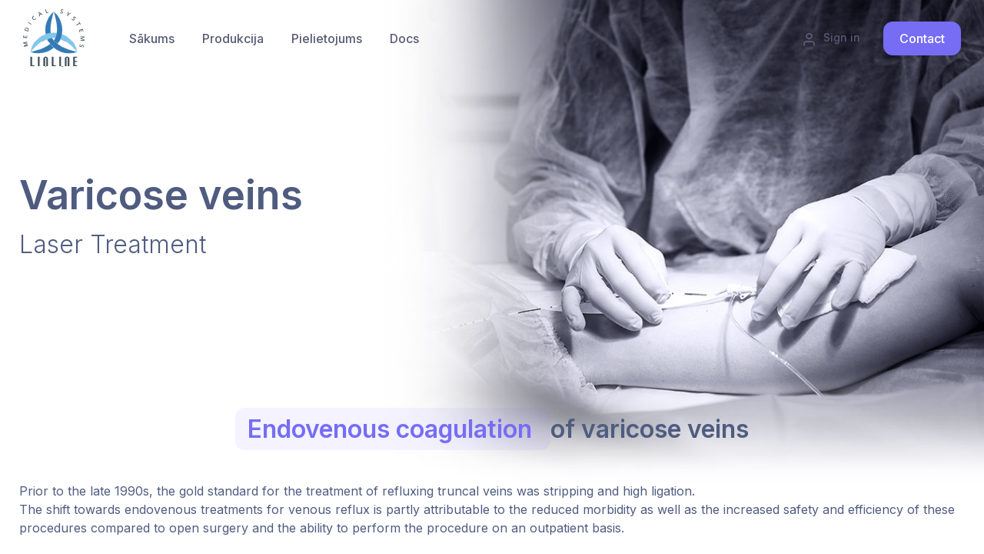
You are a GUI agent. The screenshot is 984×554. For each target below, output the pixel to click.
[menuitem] (233, 38)
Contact (922, 38)
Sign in (831, 38)
